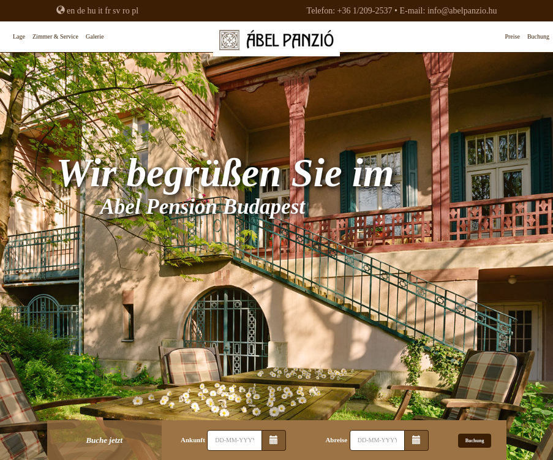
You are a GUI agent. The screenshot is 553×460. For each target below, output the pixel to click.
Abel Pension (276, 43)
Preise (512, 36)
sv (116, 10)
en (71, 10)
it (100, 10)
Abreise (336, 439)
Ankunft (193, 439)
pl (135, 10)
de (81, 10)
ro (126, 10)
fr (107, 10)
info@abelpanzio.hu (462, 10)
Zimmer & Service (55, 36)
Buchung (538, 36)
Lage (19, 36)
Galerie (94, 36)
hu (91, 10)
